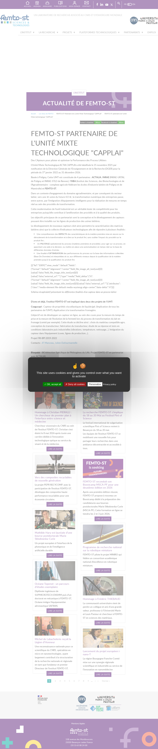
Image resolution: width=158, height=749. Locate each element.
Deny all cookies (75, 384)
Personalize (95, 384)
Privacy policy (109, 384)
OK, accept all (52, 384)
